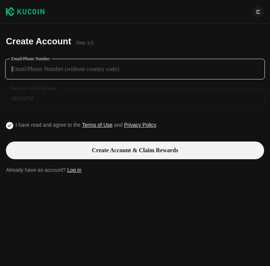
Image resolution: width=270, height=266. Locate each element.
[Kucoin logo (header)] (25, 11)
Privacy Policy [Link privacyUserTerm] (140, 125)
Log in (74, 170)
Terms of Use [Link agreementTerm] (97, 125)
